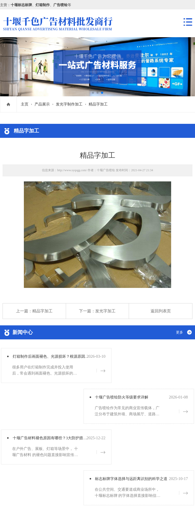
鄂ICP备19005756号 (34, 495)
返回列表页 (161, 311)
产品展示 (42, 104)
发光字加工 (105, 311)
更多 (179, 332)
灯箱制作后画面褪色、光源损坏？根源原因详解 (60, 358)
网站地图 (59, 495)
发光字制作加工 (69, 104)
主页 (24, 104)
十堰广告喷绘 (106, 170)
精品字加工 (98, 104)
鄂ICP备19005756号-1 (41, 475)
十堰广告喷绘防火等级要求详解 (144, 358)
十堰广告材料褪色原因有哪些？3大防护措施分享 (61, 400)
